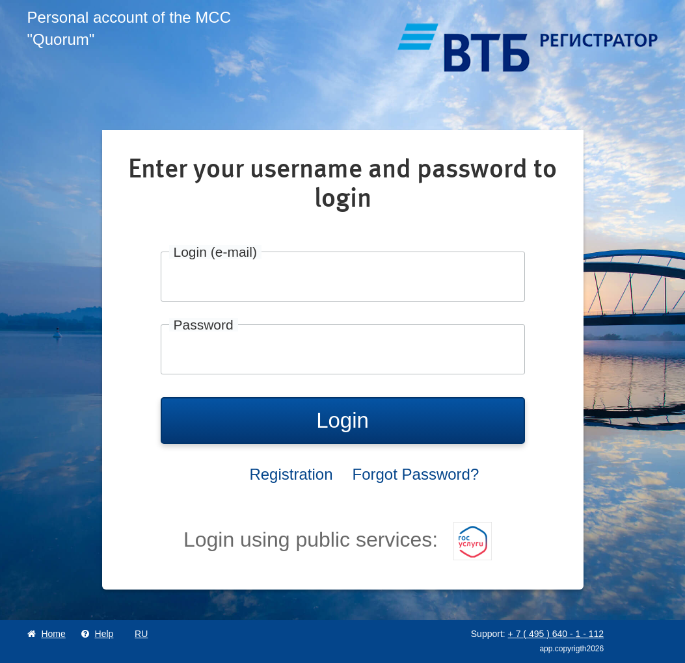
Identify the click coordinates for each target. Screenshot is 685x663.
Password (204, 325)
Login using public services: (337, 539)
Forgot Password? (416, 474)
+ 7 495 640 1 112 (556, 634)
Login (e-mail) (215, 252)
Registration (290, 474)
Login (342, 420)
